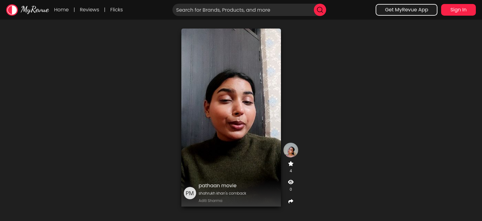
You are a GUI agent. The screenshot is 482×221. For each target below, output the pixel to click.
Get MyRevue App (406, 9)
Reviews (89, 9)
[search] (320, 10)
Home (61, 9)
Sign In (458, 9)
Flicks (116, 9)
